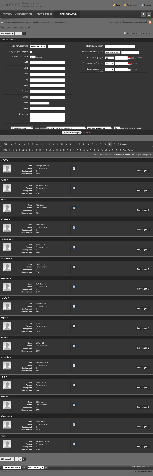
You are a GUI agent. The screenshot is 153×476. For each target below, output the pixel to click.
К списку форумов (14, 472)
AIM (26, 62)
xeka (3, 377)
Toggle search (143, 14)
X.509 (3, 180)
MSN (26, 68)
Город (25, 108)
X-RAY (4, 160)
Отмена (88, 133)
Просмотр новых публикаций (135, 22)
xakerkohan (6, 239)
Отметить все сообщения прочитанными (52, 472)
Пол (26, 103)
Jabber (25, 91)
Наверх (4, 472)
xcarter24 (5, 357)
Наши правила (115, 22)
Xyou (3, 436)
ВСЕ (5, 144)
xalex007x (5, 259)
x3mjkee (4, 219)
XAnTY (4, 298)
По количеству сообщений (123, 155)
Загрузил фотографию (18, 52)
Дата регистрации (95, 57)
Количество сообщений (92, 52)
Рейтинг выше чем (20, 56)
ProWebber (147, 472)
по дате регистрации (143, 155)
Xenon (4, 396)
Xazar (3, 337)
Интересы (23, 114)
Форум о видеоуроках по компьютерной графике (25, 22)
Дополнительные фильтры (136, 33)
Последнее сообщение (93, 63)
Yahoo (25, 85)
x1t (2, 200)
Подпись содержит (94, 46)
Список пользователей (57, 22)
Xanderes (5, 278)
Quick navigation (149, 14)
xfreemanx (5, 416)
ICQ (26, 79)
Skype (25, 97)
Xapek (3, 318)
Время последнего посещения (94, 70)
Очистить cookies (28, 472)
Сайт (25, 74)
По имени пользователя (17, 46)
